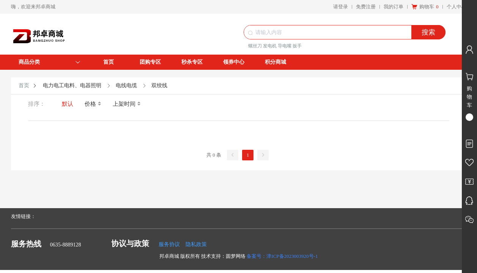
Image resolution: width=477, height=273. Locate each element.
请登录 (340, 6)
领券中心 (233, 62)
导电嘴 (284, 46)
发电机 (270, 46)
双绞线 (159, 85)
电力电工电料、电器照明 (72, 85)
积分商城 (275, 62)
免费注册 (366, 6)
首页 (108, 62)
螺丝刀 (255, 46)
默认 (67, 104)
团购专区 (150, 62)
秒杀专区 (192, 62)
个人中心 (456, 6)
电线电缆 (126, 85)
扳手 (297, 46)
